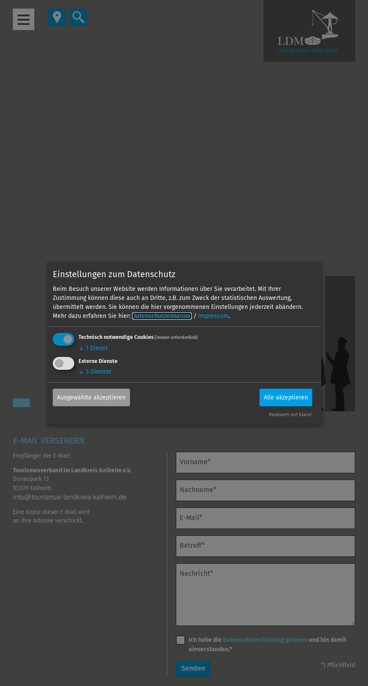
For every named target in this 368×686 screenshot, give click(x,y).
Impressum (213, 316)
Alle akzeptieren (286, 397)
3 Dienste (95, 371)
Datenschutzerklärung (162, 316)
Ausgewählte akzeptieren (91, 397)
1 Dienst (93, 348)
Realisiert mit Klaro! (290, 414)
